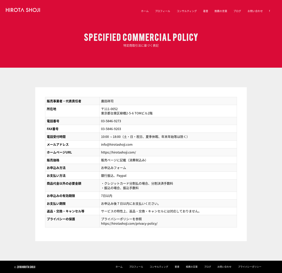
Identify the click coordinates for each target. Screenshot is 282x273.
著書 (205, 11)
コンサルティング (187, 11)
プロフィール (162, 11)
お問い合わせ (255, 11)
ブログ (237, 11)
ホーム (145, 11)
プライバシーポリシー (249, 267)
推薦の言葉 (220, 11)
